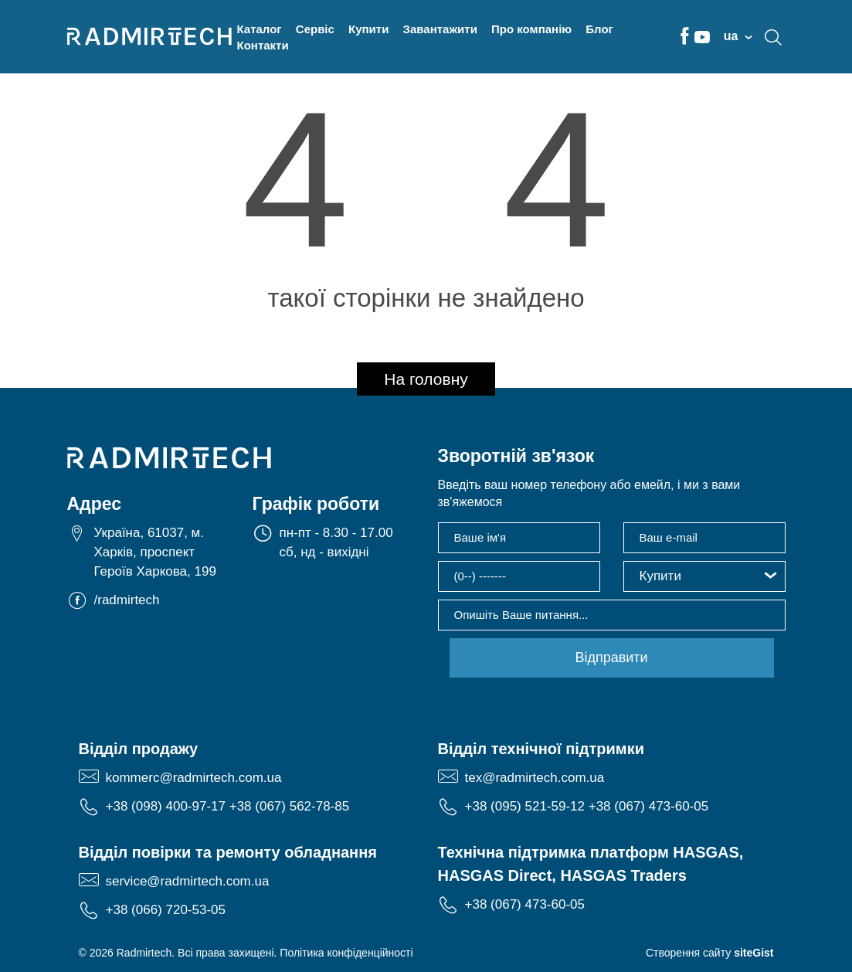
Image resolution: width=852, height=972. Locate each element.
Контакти (263, 45)
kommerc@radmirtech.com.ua (194, 777)
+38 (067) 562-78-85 (289, 806)
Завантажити (440, 29)
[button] (704, 576)
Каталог (259, 29)
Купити (368, 29)
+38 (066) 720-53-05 (166, 909)
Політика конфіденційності (346, 953)
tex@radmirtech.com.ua (535, 777)
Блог (599, 29)
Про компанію (531, 29)
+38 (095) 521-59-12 (525, 806)
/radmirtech (127, 600)
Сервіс (315, 29)
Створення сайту (710, 953)
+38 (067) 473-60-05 (648, 806)
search (773, 37)
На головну (426, 379)
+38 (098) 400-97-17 (166, 806)
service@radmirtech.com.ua (188, 881)
